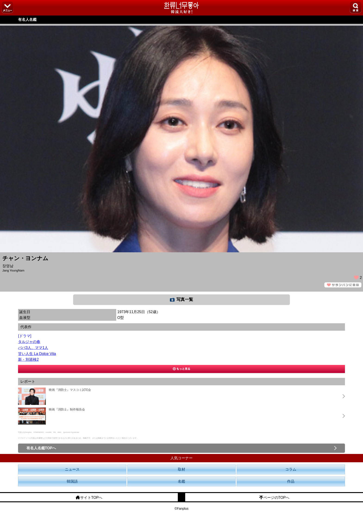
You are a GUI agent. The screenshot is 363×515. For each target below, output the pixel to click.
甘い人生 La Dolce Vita (37, 354)
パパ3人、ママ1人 (33, 348)
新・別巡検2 (28, 359)
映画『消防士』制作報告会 (67, 409)
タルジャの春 (29, 342)
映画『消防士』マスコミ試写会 (70, 390)
